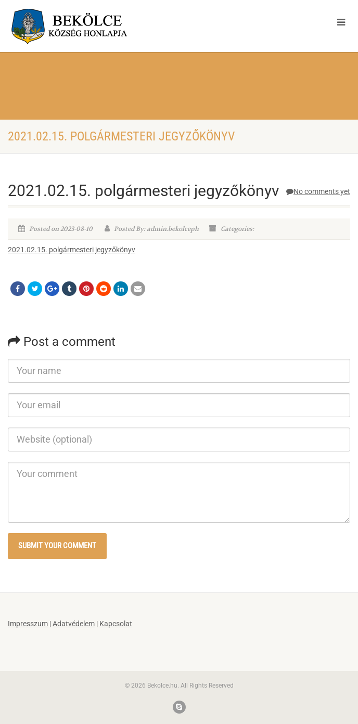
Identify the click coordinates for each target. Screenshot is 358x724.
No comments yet (318, 191)
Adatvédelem (74, 623)
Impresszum (28, 623)
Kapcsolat (115, 623)
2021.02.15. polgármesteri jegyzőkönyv (71, 249)
